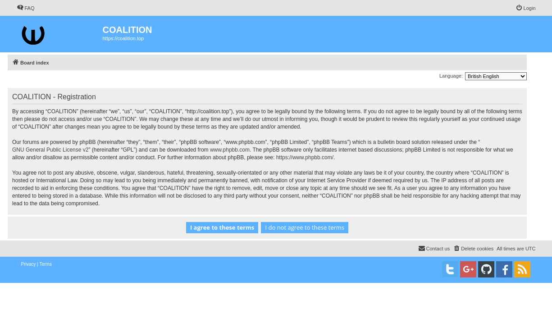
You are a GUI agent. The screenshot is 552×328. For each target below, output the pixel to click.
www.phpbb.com (230, 150)
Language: (451, 76)
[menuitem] (26, 8)
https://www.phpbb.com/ (304, 157)
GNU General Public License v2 (50, 150)
